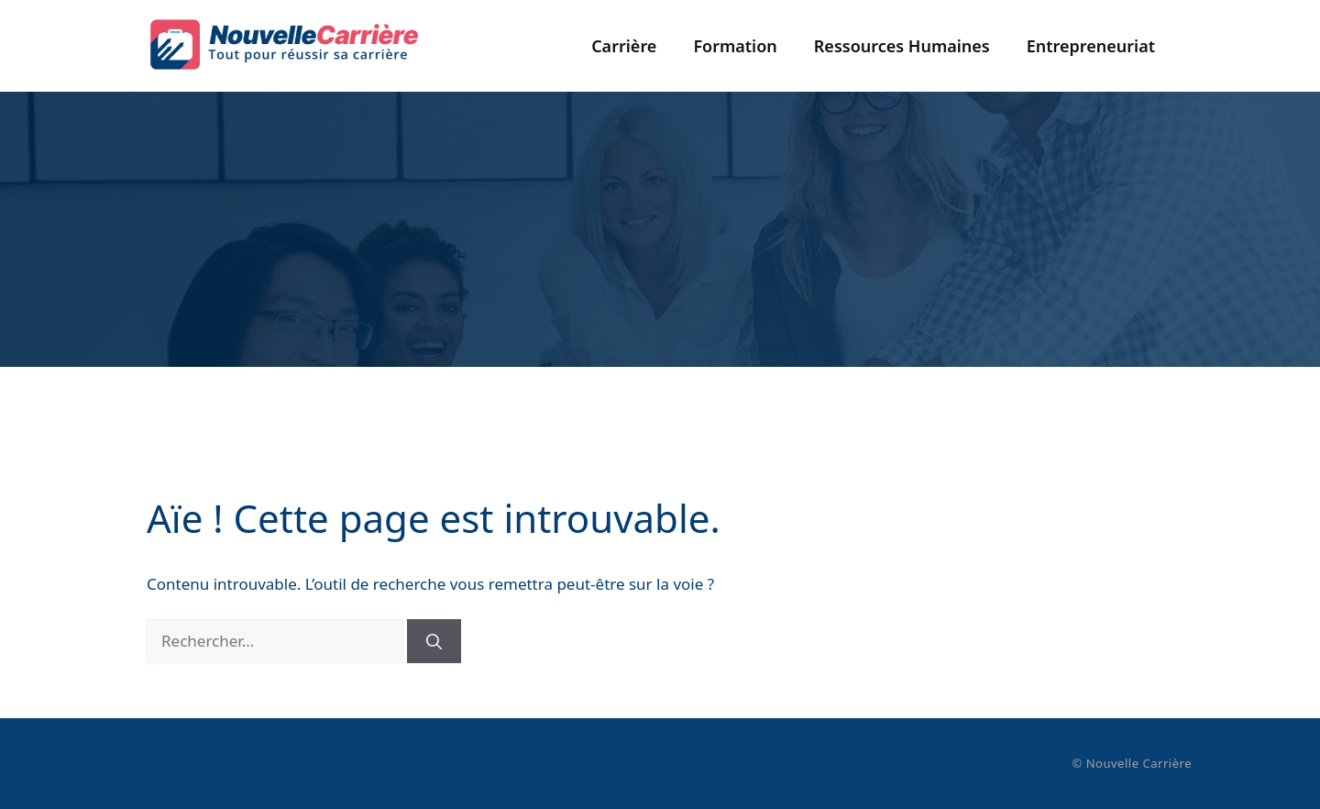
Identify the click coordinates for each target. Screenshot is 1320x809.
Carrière (623, 46)
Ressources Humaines (902, 46)
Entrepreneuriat (1091, 46)
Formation (734, 46)
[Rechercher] (434, 641)
